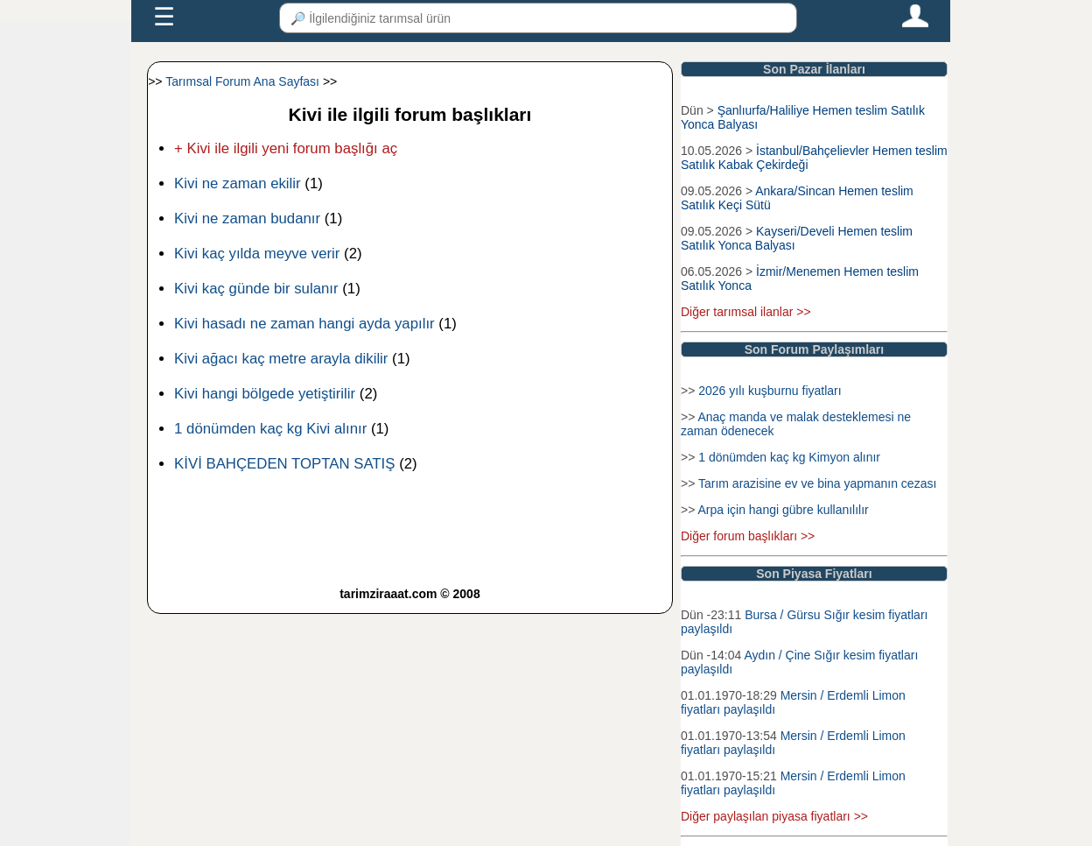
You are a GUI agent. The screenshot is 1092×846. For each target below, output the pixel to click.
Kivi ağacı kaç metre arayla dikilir (281, 358)
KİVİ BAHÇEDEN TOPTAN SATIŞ (284, 463)
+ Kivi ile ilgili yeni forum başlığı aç (285, 148)
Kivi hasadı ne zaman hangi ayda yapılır (304, 323)
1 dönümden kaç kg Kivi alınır (270, 428)
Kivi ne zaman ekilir (237, 183)
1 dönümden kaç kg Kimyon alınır (789, 457)
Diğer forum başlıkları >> (748, 536)
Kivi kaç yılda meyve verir (257, 253)
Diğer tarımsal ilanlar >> (746, 312)
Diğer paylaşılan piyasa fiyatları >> (774, 816)
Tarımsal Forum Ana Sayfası (242, 81)
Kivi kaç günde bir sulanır (256, 288)
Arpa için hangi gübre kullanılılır (782, 510)
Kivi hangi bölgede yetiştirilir (264, 393)
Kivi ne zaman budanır (247, 218)
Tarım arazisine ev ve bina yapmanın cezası (817, 483)
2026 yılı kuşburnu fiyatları (769, 391)
